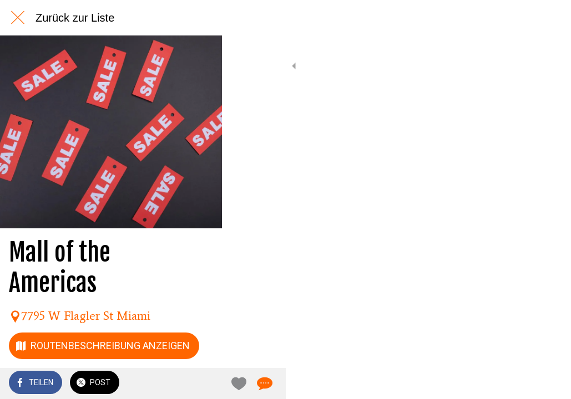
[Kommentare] (548, 383)
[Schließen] (17, 17)
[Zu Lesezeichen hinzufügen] (522, 383)
